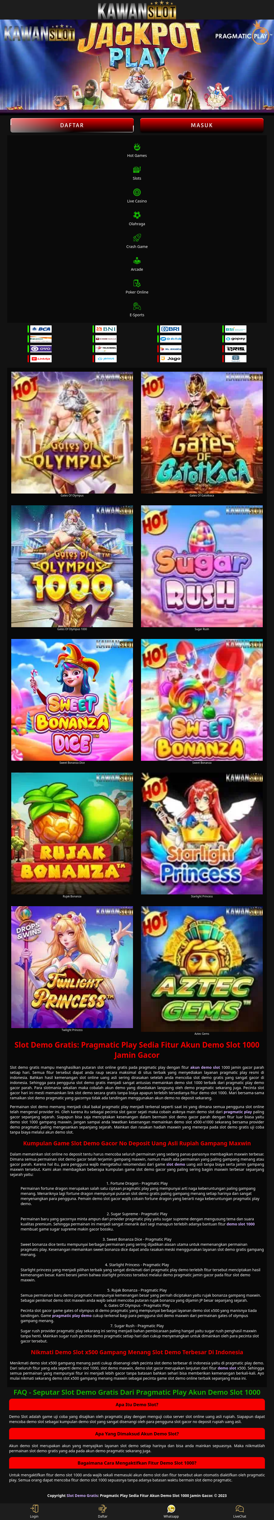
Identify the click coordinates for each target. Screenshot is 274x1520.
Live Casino (137, 196)
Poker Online (136, 287)
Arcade (137, 264)
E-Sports (137, 309)
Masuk (202, 125)
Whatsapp (171, 1512)
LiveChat (239, 1512)
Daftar (72, 125)
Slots (137, 173)
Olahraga (137, 218)
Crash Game (137, 241)
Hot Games (137, 150)
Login (34, 1512)
